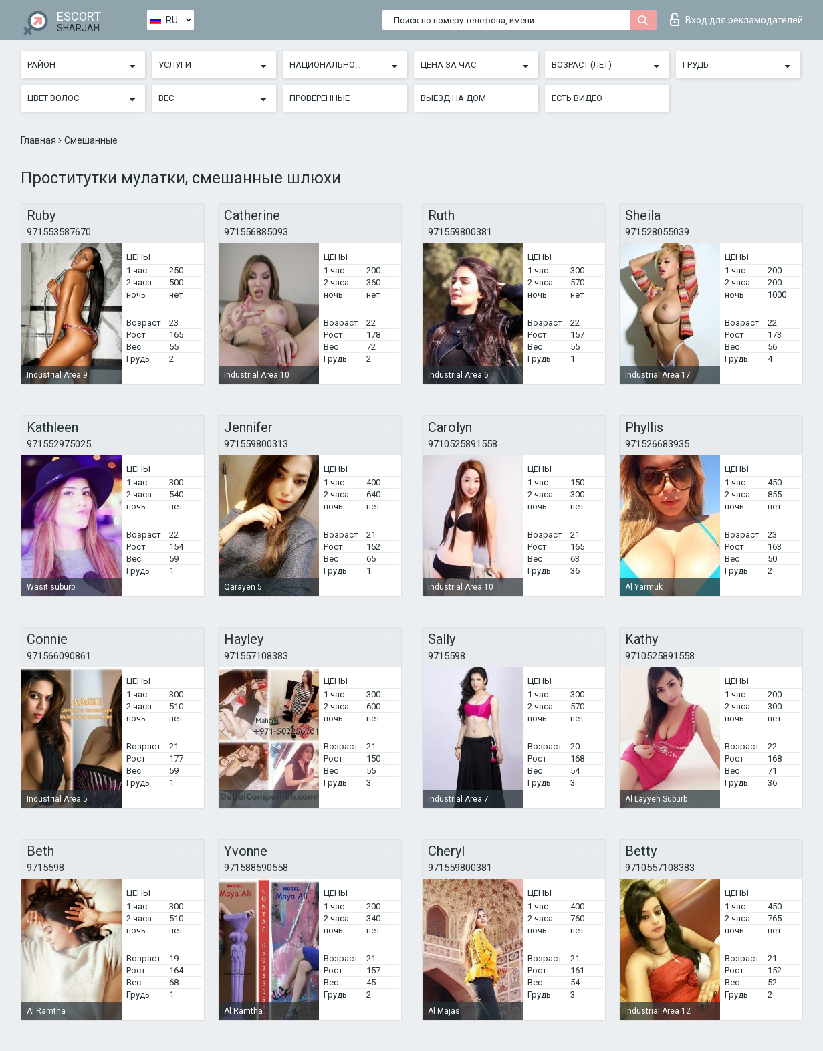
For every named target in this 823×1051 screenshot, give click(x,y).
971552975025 (59, 444)
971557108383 (256, 656)
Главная (39, 140)
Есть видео (577, 98)
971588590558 (256, 868)
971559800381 (460, 232)
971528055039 (657, 232)
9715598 (446, 656)
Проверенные (319, 98)
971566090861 (59, 656)
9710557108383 (660, 868)
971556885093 (256, 232)
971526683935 (657, 444)
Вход (736, 19)
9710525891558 (462, 444)
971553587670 (59, 232)
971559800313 (256, 444)
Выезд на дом (453, 98)
